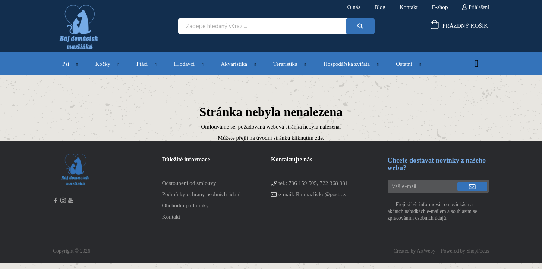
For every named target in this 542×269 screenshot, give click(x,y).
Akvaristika (234, 64)
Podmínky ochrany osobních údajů (201, 194)
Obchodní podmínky (185, 205)
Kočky (103, 64)
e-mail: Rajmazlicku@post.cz (312, 194)
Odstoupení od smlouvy (189, 183)
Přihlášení (479, 7)
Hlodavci (184, 64)
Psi (65, 64)
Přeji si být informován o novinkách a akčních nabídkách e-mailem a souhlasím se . (432, 211)
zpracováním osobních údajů (417, 218)
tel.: (313, 183)
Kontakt (171, 216)
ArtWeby (426, 251)
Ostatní (404, 64)
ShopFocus (477, 251)
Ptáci (142, 64)
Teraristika (285, 64)
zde (319, 137)
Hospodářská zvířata (347, 64)
